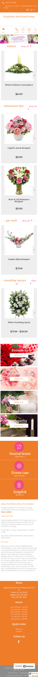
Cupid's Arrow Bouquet (19, 148)
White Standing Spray (19, 322)
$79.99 (19, 268)
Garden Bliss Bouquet (19, 259)
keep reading (6, 512)
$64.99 (19, 94)
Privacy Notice (25, 673)
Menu (3, 32)
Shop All (25, 46)
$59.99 (19, 157)
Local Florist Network (15, 675)
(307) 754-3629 (10, 3)
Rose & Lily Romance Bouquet (19, 200)
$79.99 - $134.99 (19, 331)
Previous (3, 75)
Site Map (27, 675)
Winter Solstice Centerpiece (19, 85)
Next (35, 75)
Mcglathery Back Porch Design (19, 16)
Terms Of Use (12, 673)
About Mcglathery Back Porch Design (17, 503)
